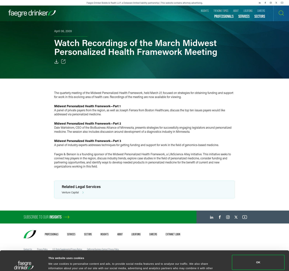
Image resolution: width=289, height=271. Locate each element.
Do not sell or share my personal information (258, 259)
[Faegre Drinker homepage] (32, 13)
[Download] (56, 61)
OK (258, 242)
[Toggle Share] (63, 61)
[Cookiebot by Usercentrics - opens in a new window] (24, 264)
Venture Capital (73, 192)
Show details (56, 263)
